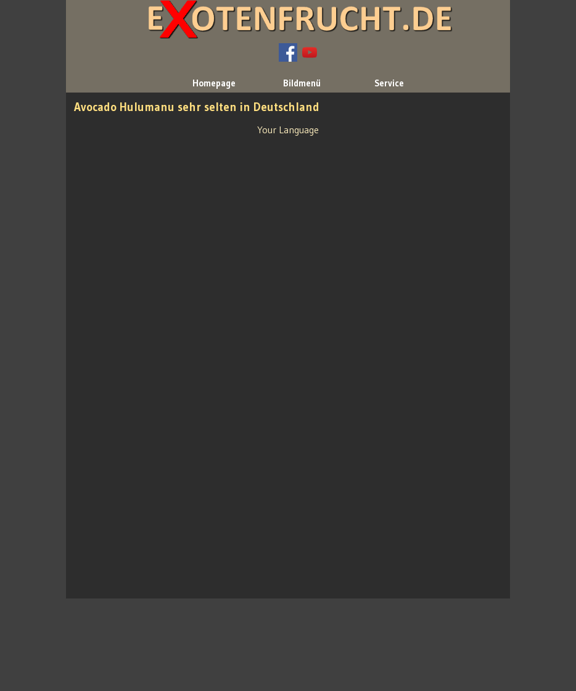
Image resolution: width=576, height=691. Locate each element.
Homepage (214, 83)
